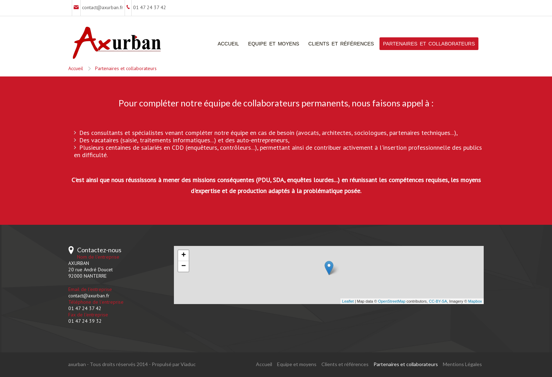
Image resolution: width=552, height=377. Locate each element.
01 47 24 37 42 (149, 7)
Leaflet (348, 301)
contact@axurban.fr (102, 7)
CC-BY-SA (438, 301)
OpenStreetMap (392, 301)
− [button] (183, 266)
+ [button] (183, 255)
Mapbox (475, 301)
